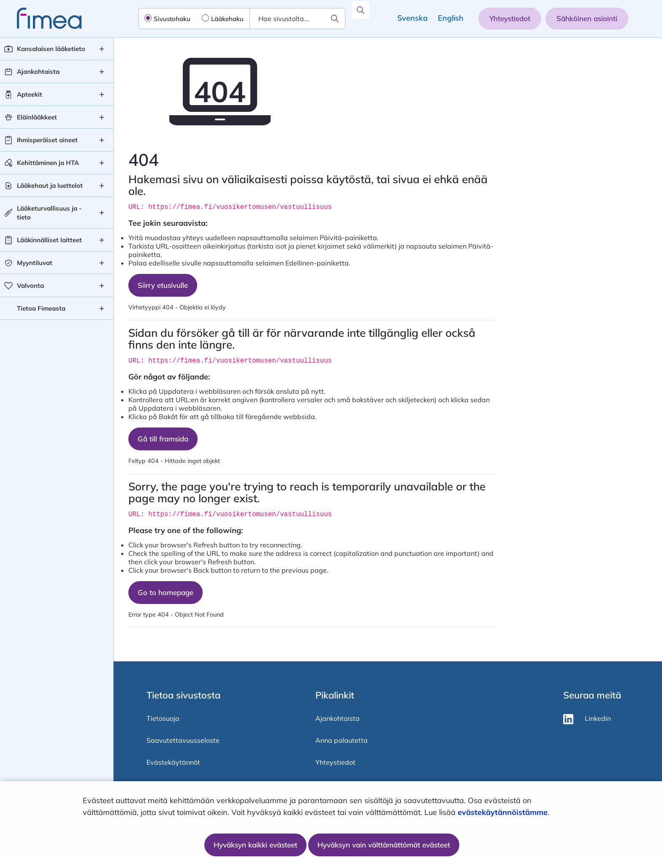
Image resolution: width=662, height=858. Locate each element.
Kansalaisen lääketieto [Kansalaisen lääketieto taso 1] (51, 49)
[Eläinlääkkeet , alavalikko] (101, 117)
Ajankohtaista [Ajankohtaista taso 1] (38, 72)
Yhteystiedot (509, 18)
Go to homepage (165, 592)
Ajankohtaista (337, 718)
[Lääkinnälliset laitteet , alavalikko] (101, 240)
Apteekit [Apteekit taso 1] (29, 94)
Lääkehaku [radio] (227, 19)
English (451, 18)
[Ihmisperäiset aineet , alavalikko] (101, 140)
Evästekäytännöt (173, 762)
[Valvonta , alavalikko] (101, 285)
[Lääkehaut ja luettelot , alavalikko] (101, 185)
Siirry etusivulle (163, 285)
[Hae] (335, 18)
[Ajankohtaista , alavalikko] (101, 71)
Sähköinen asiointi (586, 18)
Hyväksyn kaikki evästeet (255, 844)
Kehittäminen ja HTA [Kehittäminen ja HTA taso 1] (48, 163)
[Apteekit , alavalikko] (101, 94)
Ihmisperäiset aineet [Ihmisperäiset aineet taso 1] (47, 140)
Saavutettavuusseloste (183, 740)
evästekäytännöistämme (503, 812)
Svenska (412, 18)
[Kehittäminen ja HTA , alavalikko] (101, 163)
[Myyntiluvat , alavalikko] (101, 263)
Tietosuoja (163, 718)
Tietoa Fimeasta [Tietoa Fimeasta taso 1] (41, 308)
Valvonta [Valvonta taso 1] (30, 285)
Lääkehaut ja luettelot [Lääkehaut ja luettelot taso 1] (50, 185)
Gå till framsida (163, 438)
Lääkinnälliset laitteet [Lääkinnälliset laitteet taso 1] (49, 240)
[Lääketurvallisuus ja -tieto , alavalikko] (101, 212)
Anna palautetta (341, 740)
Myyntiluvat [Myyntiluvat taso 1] (34, 263)
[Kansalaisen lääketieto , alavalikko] (101, 49)
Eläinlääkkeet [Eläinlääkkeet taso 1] (37, 117)
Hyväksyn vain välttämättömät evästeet (383, 844)
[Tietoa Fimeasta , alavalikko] (101, 308)
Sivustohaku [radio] (172, 19)
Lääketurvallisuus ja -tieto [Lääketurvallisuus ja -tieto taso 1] (49, 212)
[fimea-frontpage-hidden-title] (40, 18)
